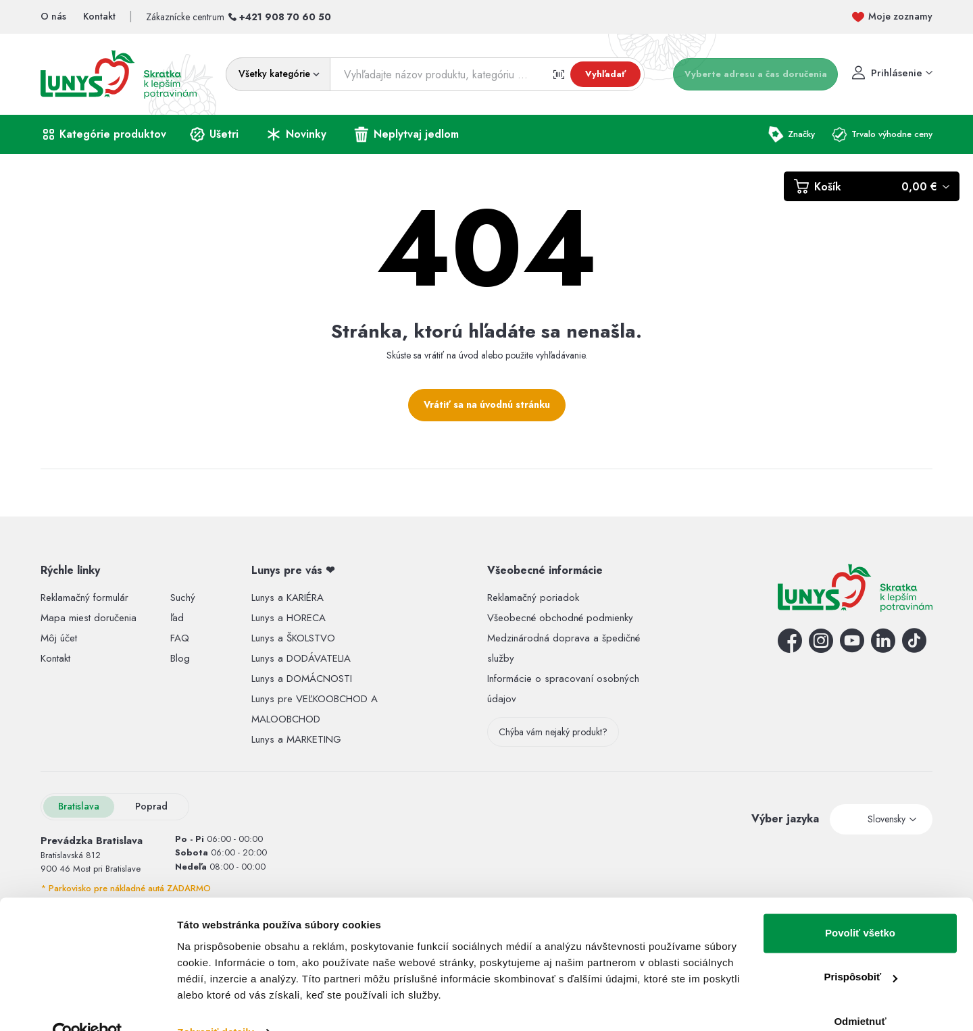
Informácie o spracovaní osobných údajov (563, 688)
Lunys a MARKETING (296, 739)
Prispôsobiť (860, 949)
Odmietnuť (860, 993)
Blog (180, 658)
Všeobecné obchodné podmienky (560, 617)
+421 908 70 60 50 (285, 17)
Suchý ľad (182, 607)
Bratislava (78, 806)
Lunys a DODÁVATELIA (301, 658)
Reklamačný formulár (84, 597)
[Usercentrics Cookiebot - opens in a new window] (87, 1005)
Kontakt (55, 658)
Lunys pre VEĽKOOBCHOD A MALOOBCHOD (314, 708)
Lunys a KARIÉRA (287, 597)
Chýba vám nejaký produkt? (553, 732)
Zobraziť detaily (215, 1004)
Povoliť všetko (860, 905)
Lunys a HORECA (288, 617)
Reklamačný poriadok (533, 597)
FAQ (179, 638)
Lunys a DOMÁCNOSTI (301, 678)
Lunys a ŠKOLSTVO (293, 638)
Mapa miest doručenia (88, 617)
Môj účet (59, 638)
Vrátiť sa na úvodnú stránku (487, 404)
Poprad (151, 806)
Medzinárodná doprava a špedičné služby (563, 648)
